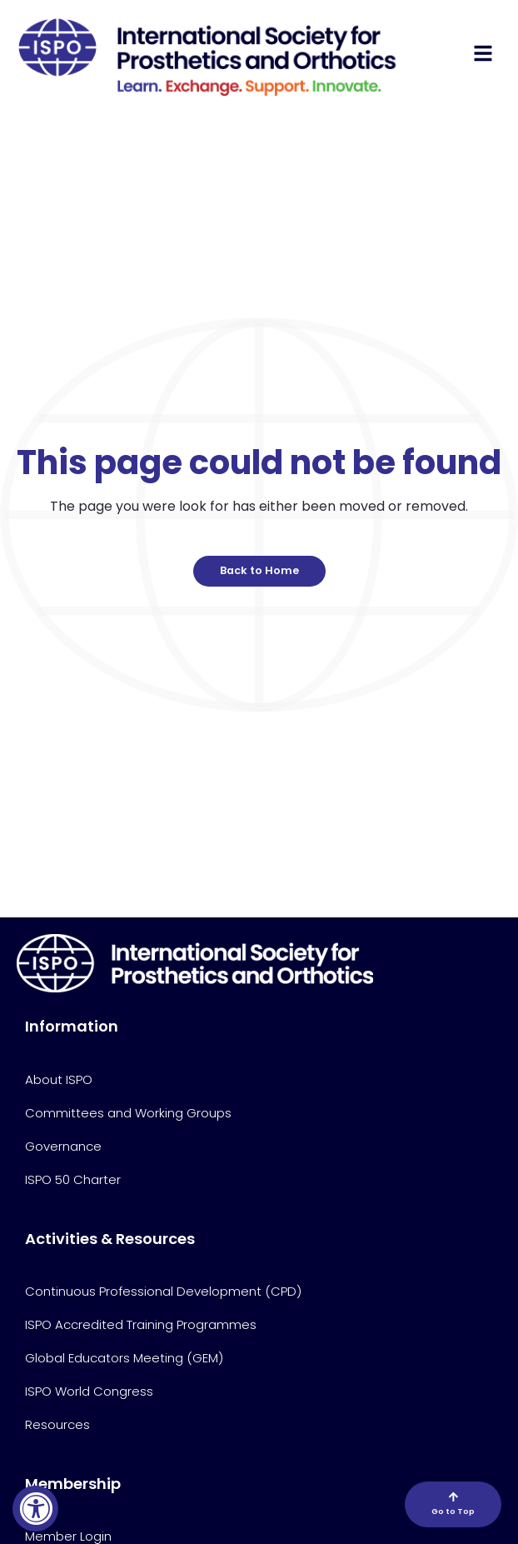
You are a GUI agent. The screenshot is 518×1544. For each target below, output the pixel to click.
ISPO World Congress (89, 1391)
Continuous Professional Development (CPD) (163, 1291)
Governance (63, 1146)
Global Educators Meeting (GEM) (124, 1358)
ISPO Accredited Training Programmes (141, 1324)
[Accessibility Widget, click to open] (35, 1509)
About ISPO (58, 1079)
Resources (57, 1424)
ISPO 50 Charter (73, 1179)
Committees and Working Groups (128, 1113)
